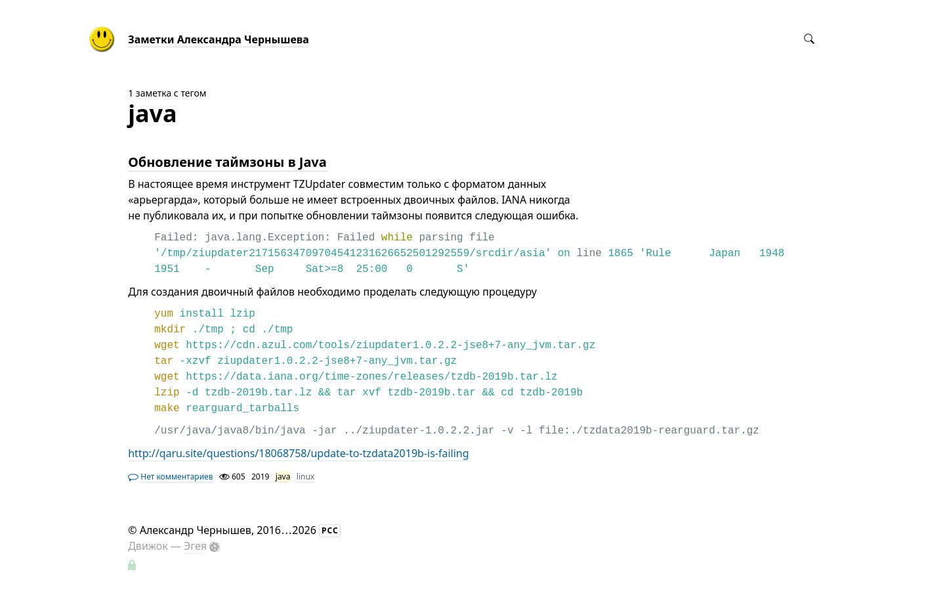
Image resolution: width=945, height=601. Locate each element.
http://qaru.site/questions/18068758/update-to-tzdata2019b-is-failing (298, 453)
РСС (330, 530)
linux (305, 476)
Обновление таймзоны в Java (227, 162)
